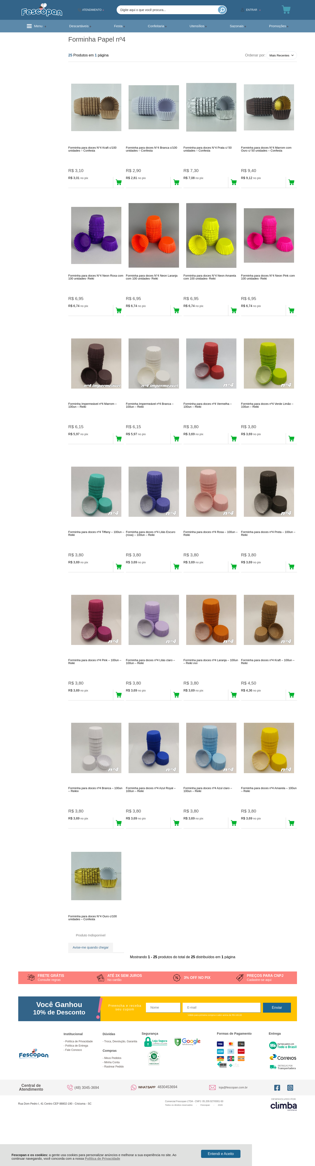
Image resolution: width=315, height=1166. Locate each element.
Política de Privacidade (102, 1158)
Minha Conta (112, 1097)
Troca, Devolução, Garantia (120, 1076)
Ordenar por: (255, 55)
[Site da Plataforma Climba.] (283, 1139)
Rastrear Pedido (114, 1101)
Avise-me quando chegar (91, 976)
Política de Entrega (76, 1080)
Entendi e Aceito (221, 1154)
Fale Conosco (73, 1084)
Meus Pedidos (112, 1092)
